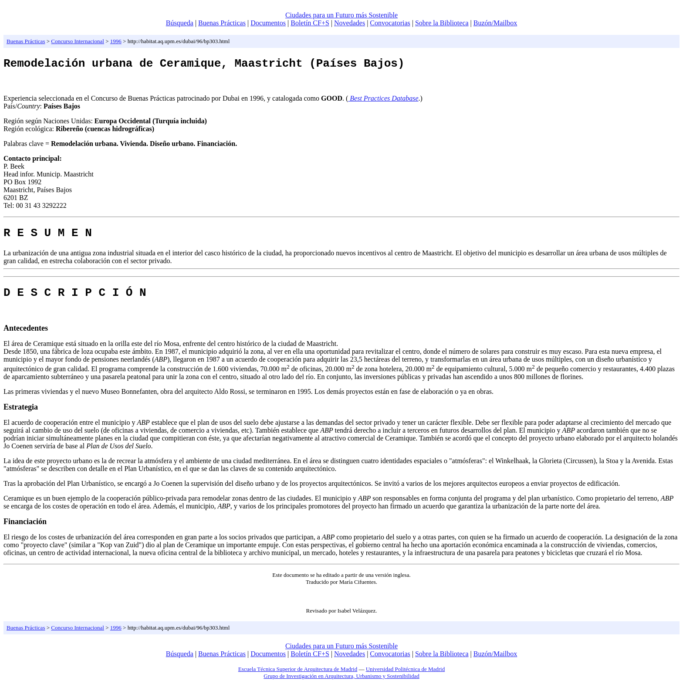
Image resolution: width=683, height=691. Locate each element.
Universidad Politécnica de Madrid (405, 677)
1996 (116, 41)
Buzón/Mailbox (495, 23)
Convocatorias (390, 23)
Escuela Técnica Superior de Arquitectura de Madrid (297, 677)
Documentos (268, 23)
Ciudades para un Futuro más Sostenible (341, 15)
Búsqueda (179, 23)
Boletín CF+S (310, 23)
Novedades (349, 23)
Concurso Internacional (77, 41)
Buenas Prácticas (222, 23)
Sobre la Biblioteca (442, 23)
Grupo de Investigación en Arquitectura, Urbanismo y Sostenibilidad (341, 684)
